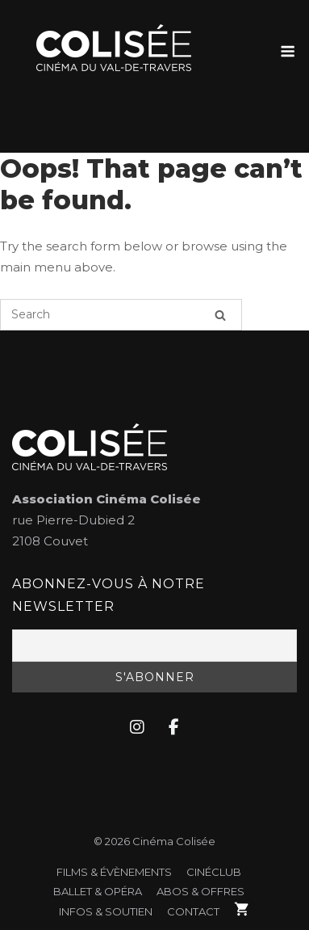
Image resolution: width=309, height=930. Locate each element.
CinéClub (213, 871)
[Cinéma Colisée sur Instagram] (137, 728)
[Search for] (121, 314)
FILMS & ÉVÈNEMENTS (114, 871)
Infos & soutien (105, 911)
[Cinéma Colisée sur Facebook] (173, 728)
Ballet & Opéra (97, 891)
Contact (193, 911)
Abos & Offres (200, 891)
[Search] (220, 314)
